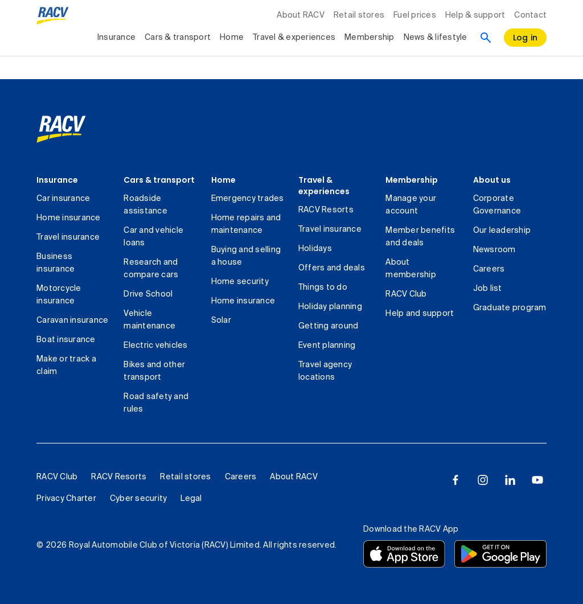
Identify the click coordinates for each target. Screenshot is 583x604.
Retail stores (359, 15)
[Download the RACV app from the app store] (404, 554)
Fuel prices (414, 15)
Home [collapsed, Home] (232, 38)
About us (492, 180)
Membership (411, 180)
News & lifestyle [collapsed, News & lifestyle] (435, 38)
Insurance (57, 180)
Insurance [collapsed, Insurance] (116, 38)
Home (223, 180)
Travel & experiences (324, 185)
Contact (530, 15)
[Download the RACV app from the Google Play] (500, 554)
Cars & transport (159, 180)
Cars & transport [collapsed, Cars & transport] (178, 38)
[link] (61, 129)
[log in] (525, 37)
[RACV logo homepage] (52, 16)
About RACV (301, 15)
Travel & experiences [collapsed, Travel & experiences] (294, 38)
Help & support (475, 15)
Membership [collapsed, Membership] (369, 38)
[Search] (486, 37)
